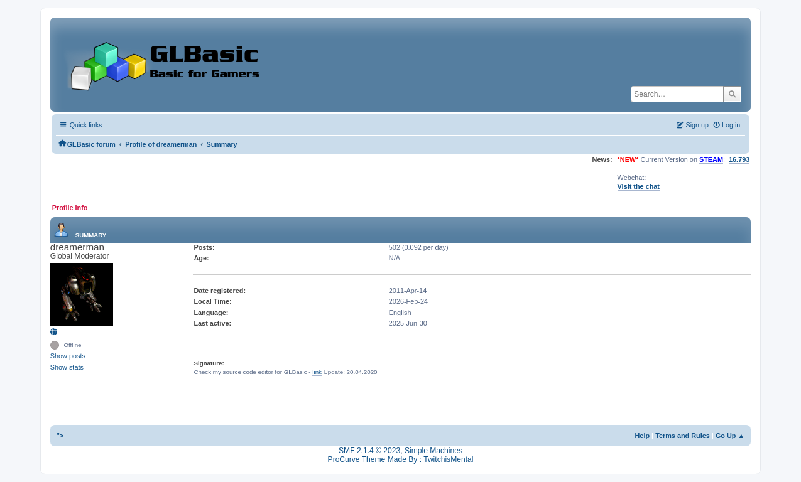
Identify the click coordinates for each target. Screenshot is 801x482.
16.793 (739, 159)
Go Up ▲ (730, 435)
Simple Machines (433, 450)
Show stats (67, 367)
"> (60, 435)
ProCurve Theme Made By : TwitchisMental (401, 459)
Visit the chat (639, 186)
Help (642, 435)
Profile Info (70, 208)
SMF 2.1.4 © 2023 (369, 450)
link (317, 371)
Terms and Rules (682, 435)
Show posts (67, 356)
